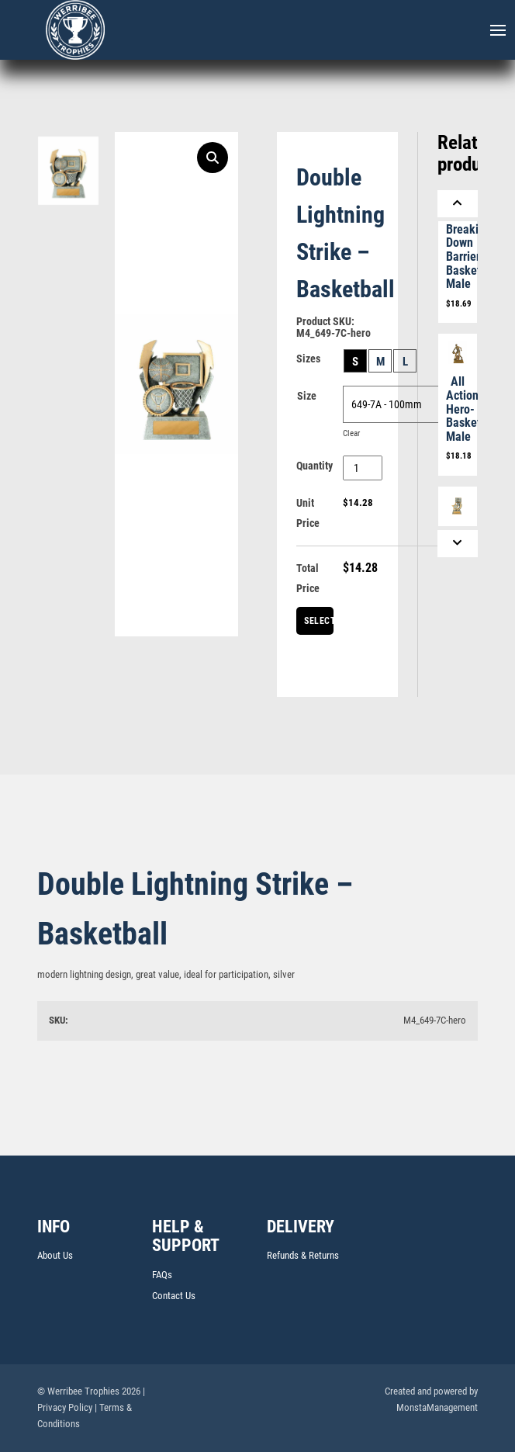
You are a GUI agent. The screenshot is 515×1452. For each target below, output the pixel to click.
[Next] (457, 543)
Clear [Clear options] (351, 433)
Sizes (308, 358)
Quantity (314, 465)
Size (306, 396)
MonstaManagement (437, 1407)
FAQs (162, 1274)
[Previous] (457, 203)
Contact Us (173, 1295)
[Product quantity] (362, 468)
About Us (55, 1255)
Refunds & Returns (303, 1255)
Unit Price (308, 513)
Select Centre (319, 625)
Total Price (308, 578)
